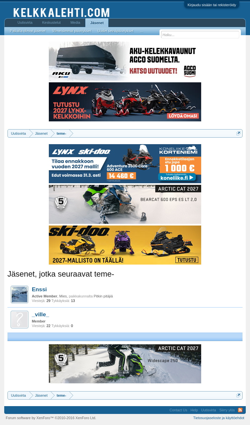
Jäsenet (97, 23)
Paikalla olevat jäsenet (28, 31)
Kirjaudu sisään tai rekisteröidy (212, 5)
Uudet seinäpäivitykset (115, 31)
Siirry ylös (227, 410)
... (141, 31)
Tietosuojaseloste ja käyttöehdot (218, 418)
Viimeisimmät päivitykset (71, 31)
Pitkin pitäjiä (103, 296)
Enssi (39, 289)
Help (194, 410)
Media (75, 22)
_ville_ (40, 314)
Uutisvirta (25, 22)
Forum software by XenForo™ (51, 418)
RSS (240, 410)
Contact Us (178, 410)
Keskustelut (51, 22)
